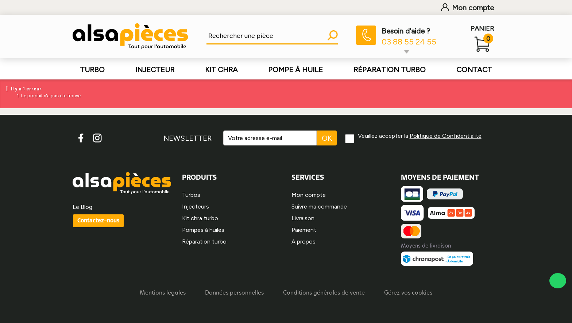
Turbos (191, 194)
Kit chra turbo (200, 218)
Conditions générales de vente (324, 293)
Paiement (303, 229)
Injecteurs (195, 206)
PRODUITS (199, 177)
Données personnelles (234, 293)
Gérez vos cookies (408, 293)
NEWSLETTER (187, 138)
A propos (303, 241)
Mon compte (467, 7)
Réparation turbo (204, 241)
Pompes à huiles (203, 229)
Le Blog (82, 206)
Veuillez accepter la (420, 135)
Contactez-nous (98, 220)
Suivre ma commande (319, 206)
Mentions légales (163, 293)
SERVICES (307, 177)
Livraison (302, 218)
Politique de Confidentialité (446, 135)
